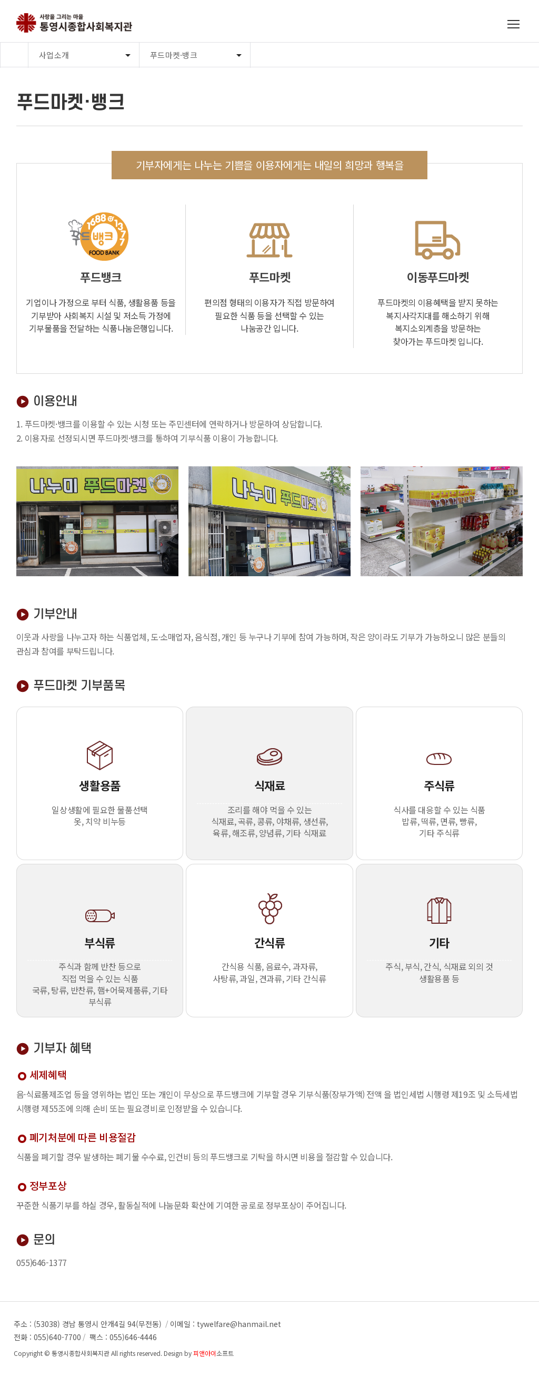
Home (14, 55)
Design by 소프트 (199, 1353)
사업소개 (54, 54)
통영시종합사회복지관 (80, 1353)
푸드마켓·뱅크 (173, 54)
